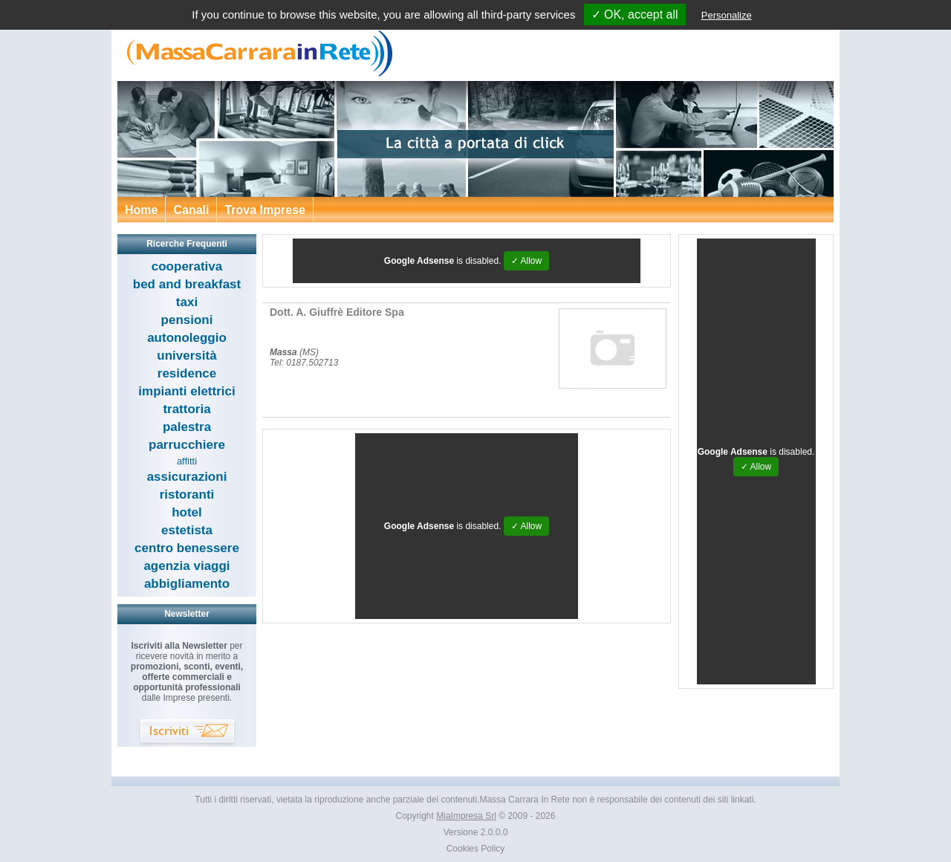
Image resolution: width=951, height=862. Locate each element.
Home (141, 210)
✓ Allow (526, 261)
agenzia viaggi (186, 566)
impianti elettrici (186, 391)
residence (187, 373)
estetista (186, 530)
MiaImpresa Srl (466, 816)
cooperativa (187, 266)
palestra (187, 427)
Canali (191, 210)
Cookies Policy (476, 848)
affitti (187, 461)
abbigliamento (187, 584)
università (186, 356)
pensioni (187, 320)
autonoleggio (187, 338)
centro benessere (186, 548)
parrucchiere (187, 445)
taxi (187, 302)
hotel (187, 512)
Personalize (726, 15)
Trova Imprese (264, 210)
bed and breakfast (187, 284)
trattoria (186, 409)
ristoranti (187, 494)
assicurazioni (187, 477)
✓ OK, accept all (634, 14)
